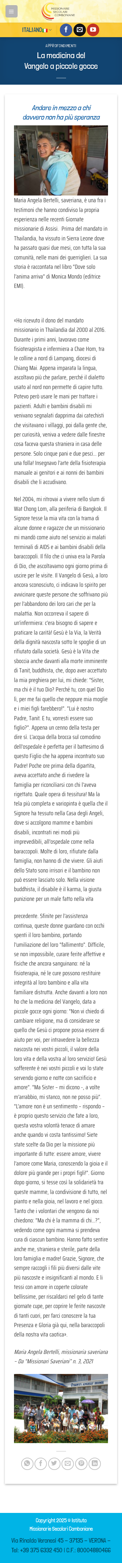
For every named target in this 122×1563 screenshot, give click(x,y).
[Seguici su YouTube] (93, 30)
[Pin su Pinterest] (81, 1464)
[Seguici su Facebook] (66, 30)
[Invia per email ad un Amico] (67, 1464)
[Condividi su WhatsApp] (27, 1464)
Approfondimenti (61, 45)
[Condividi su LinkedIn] (94, 1464)
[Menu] (12, 11)
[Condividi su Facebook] (40, 1464)
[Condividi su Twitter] (54, 1464)
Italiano (37, 29)
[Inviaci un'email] (80, 30)
